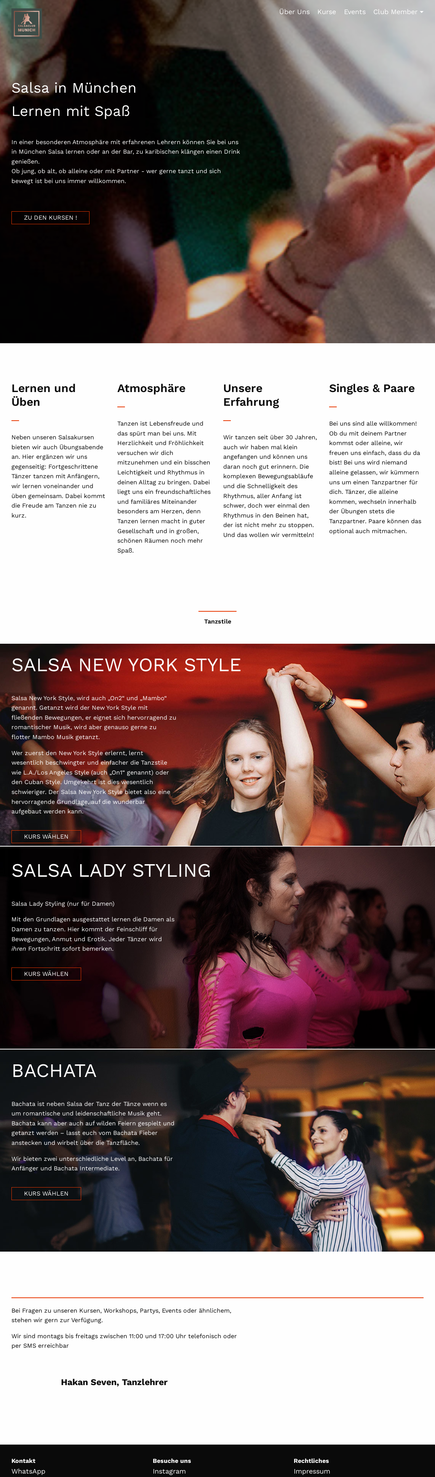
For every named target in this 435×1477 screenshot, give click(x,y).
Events (355, 12)
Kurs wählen (46, 836)
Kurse (326, 12)
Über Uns (294, 12)
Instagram (169, 1471)
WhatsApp (28, 1471)
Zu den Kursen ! (50, 217)
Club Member (395, 12)
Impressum (312, 1471)
